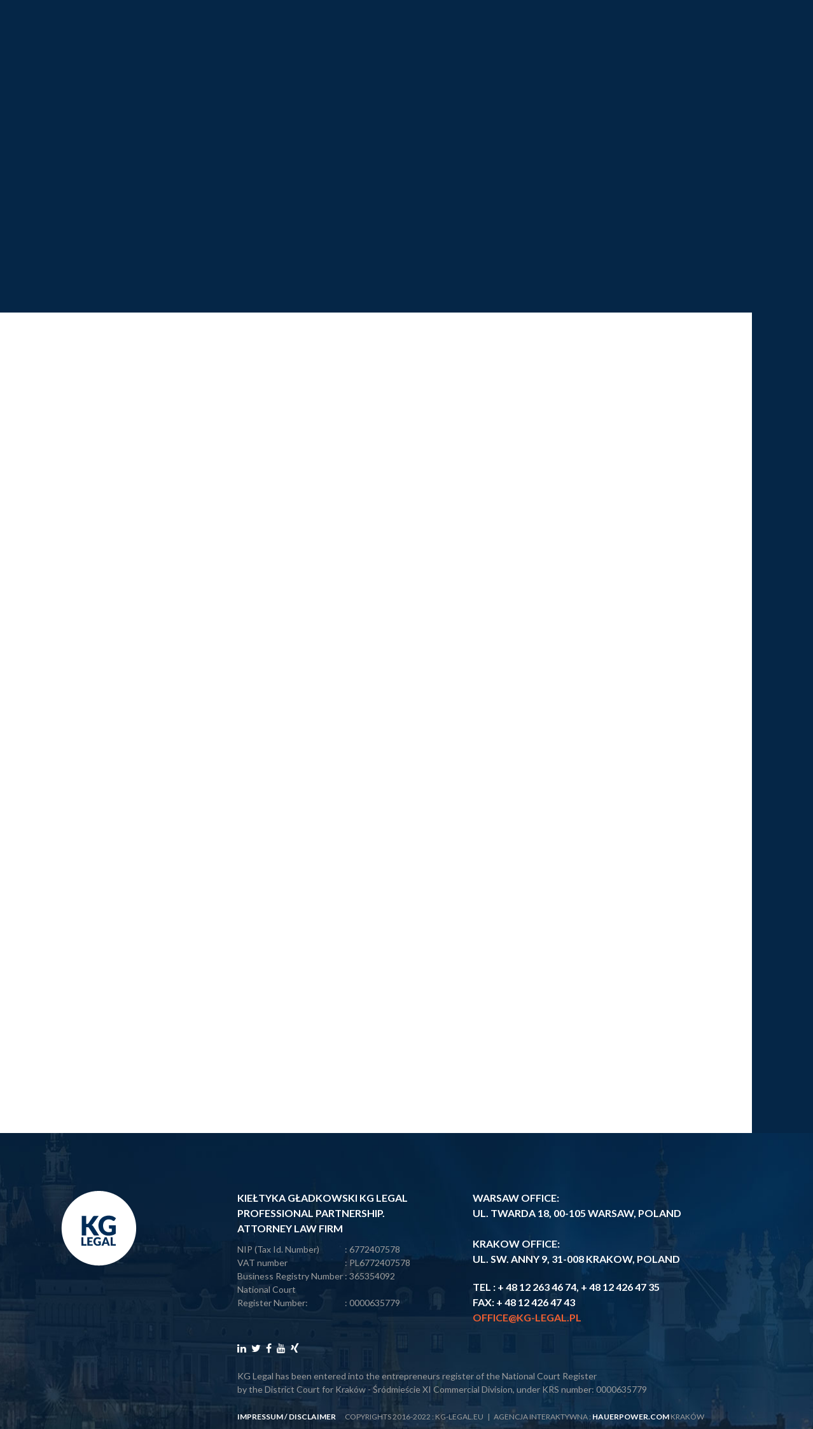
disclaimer (312, 1416)
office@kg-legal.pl (527, 1317)
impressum (260, 1416)
